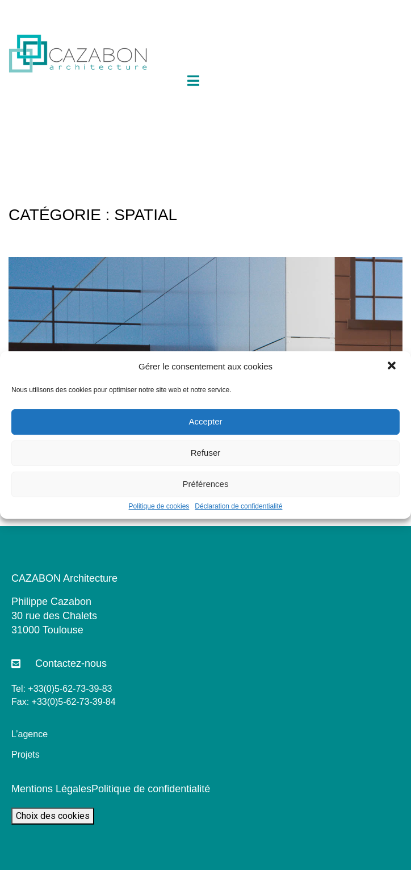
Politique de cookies (159, 506)
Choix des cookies (53, 815)
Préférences (206, 484)
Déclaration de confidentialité (238, 506)
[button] (393, 366)
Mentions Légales (51, 789)
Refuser (206, 452)
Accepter (205, 421)
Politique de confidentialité (150, 789)
